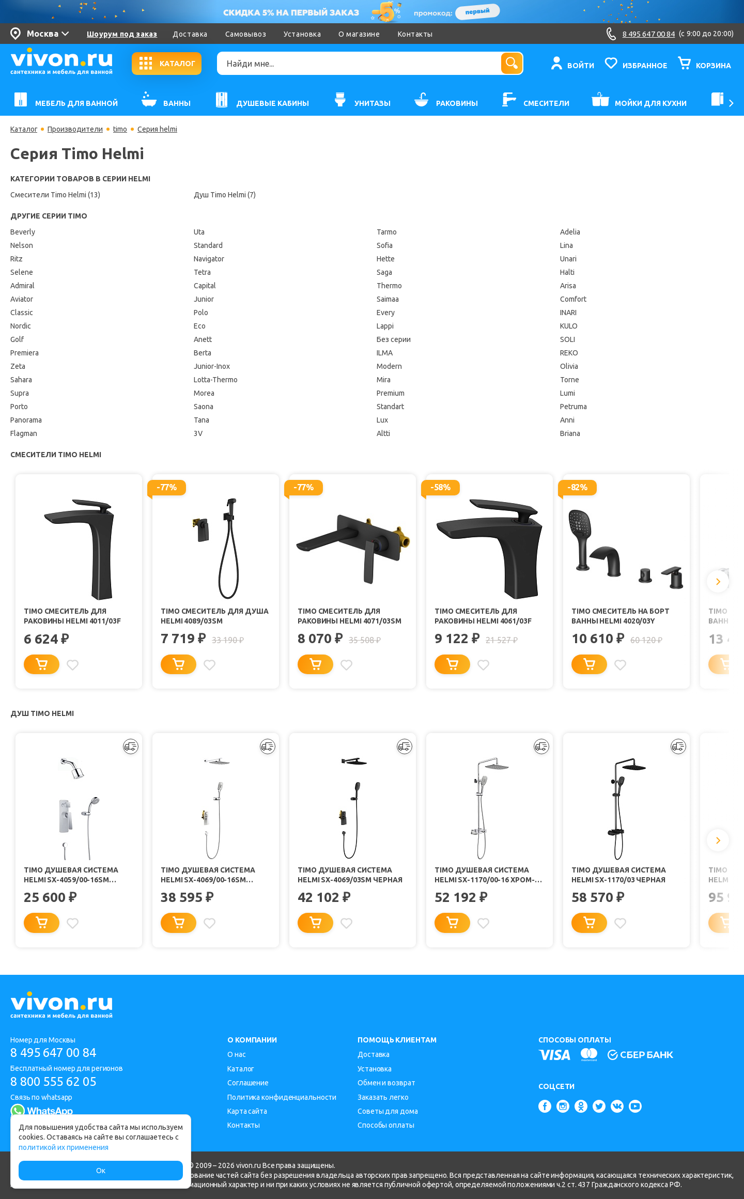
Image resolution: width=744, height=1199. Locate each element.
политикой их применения (64, 1147)
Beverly (22, 232)
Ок (100, 1170)
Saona (203, 406)
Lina (566, 245)
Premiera (24, 353)
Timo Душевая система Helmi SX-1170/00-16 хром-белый (485, 876)
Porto (19, 406)
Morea (204, 393)
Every (386, 312)
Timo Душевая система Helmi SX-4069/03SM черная (350, 876)
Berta (202, 353)
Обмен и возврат (386, 1083)
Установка (302, 34)
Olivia (569, 366)
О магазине (359, 34)
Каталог (24, 129)
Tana (201, 420)
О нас (236, 1055)
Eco (200, 326)
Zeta (17, 366)
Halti (567, 272)
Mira (384, 380)
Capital (205, 286)
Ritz (16, 259)
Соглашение (248, 1083)
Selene (21, 272)
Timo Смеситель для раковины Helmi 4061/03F (484, 616)
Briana (570, 433)
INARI (568, 312)
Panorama (26, 420)
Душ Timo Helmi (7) (225, 195)
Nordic (20, 326)
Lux (382, 420)
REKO (569, 353)
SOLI (567, 339)
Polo (201, 312)
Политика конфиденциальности (281, 1097)
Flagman (23, 433)
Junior (204, 299)
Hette (386, 259)
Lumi (567, 393)
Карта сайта (247, 1111)
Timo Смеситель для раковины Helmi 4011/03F (73, 616)
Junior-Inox (212, 366)
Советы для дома (388, 1111)
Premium (391, 393)
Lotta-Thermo (216, 380)
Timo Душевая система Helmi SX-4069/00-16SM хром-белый (208, 876)
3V (198, 433)
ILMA (385, 353)
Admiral (22, 286)
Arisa (568, 286)
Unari (568, 259)
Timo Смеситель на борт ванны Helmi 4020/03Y (621, 616)
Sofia (385, 245)
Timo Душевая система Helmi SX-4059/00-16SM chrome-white (71, 876)
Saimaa (388, 299)
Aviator (21, 299)
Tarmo (387, 232)
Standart (390, 406)
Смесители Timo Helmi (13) (55, 195)
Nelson (21, 245)
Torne (569, 380)
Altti (383, 433)
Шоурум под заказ (122, 34)
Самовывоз (246, 34)
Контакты (415, 34)
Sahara (21, 380)
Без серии (394, 339)
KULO (569, 326)
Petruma (573, 406)
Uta (199, 232)
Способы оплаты (386, 1126)
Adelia (570, 232)
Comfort (573, 299)
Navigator (209, 259)
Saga (384, 272)
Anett (203, 339)
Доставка (190, 34)
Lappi (385, 326)
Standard (208, 245)
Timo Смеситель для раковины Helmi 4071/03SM (350, 616)
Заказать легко (383, 1097)
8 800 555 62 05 (56, 1082)
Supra (19, 393)
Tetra (202, 272)
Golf (17, 339)
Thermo (389, 286)
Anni (567, 420)
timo (121, 129)
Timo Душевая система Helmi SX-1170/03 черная (619, 876)
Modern (389, 366)
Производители (75, 129)
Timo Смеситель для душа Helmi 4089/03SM (215, 616)
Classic (21, 312)
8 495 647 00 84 (56, 1053)
